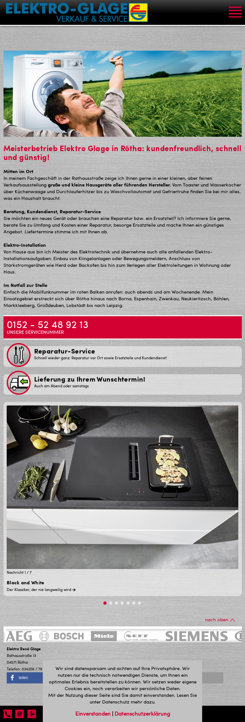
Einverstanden (93, 713)
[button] (32, 677)
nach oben (220, 619)
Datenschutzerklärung (142, 713)
